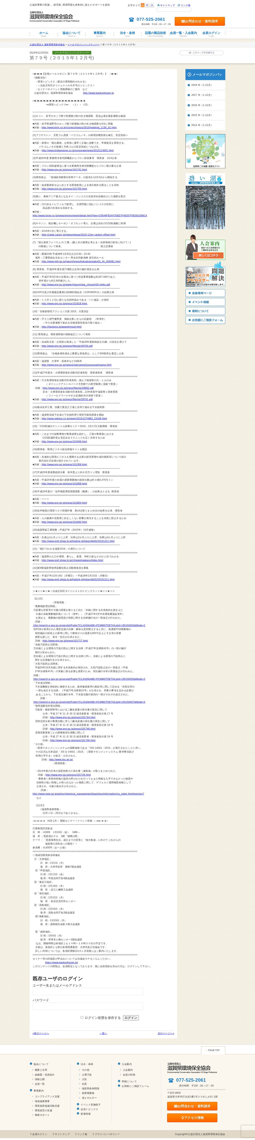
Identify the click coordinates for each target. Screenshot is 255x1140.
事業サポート (42, 1115)
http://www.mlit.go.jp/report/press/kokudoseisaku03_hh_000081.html (81, 261)
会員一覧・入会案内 (183, 34)
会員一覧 (40, 1084)
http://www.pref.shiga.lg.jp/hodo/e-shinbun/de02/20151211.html (78, 579)
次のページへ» (166, 1033)
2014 (194, 125)
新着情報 (86, 1113)
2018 (194, 85)
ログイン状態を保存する (103, 1017)
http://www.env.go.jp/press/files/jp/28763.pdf (67, 346)
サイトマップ (167, 5)
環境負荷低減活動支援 (47, 1105)
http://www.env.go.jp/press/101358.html (64, 464)
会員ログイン (211, 34)
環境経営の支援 (43, 1110)
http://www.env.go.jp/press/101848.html (64, 441)
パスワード (41, 1000)
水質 (84, 1084)
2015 (194, 115)
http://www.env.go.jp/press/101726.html (68, 775)
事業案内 (100, 34)
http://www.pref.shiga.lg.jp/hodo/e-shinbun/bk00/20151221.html (78, 541)
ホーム (44, 34)
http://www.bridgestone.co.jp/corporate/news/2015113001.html (78, 150)
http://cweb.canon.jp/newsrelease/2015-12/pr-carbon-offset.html (78, 234)
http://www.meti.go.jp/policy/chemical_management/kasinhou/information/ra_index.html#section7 (88, 793)
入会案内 (127, 1064)
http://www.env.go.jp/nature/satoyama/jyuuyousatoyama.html (77, 364)
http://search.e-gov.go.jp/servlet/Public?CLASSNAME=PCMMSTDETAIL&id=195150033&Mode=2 (89, 625)
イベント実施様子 (91, 1104)
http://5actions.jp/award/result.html (61, 326)
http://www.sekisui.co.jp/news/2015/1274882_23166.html (74, 418)
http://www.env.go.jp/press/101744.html (73, 717)
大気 (84, 1079)
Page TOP (213, 1050)
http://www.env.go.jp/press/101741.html (64, 169)
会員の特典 (129, 1074)
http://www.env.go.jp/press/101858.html (64, 483)
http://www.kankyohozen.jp (98, 93)
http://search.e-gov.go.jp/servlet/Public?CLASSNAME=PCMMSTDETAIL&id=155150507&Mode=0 (89, 702)
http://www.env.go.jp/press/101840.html (64, 522)
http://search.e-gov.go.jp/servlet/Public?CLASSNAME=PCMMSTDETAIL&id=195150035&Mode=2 (89, 679)
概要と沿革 (41, 1070)
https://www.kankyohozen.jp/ (61, 962)
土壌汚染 (87, 1074)
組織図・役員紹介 (45, 1074)
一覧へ (103, 1033)
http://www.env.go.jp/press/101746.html (73, 728)
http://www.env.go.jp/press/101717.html (65, 640)
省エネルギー (89, 1097)
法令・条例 (127, 34)
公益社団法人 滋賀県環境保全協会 (47, 44)
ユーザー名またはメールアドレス (57, 985)
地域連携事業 (42, 1101)
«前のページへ (41, 1033)
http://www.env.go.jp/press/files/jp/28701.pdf (67, 399)
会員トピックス (89, 1109)
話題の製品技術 (155, 34)
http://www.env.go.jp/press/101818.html (64, 303)
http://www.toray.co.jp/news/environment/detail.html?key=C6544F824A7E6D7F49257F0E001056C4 (90, 215)
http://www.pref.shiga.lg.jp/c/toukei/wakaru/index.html (72, 560)
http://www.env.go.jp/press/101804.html (64, 502)
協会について (71, 34)
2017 (194, 95)
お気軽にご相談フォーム (135, 1086)
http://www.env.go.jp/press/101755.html (64, 188)
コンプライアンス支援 (47, 1096)
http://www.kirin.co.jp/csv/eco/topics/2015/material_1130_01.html (79, 127)
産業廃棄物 (88, 1093)
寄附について (129, 1081)
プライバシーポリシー (107, 1134)
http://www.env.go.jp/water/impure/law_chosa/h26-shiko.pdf (76, 284)
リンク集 (186, 5)
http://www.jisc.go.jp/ (61, 759)
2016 (194, 105)
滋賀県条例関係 (90, 1088)
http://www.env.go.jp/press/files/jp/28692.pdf (68, 388)
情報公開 (40, 1079)
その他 (85, 1070)
